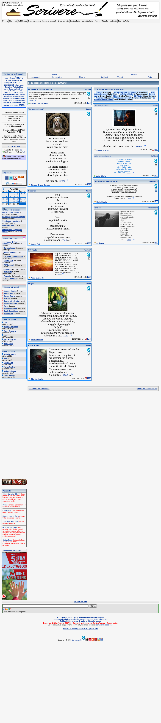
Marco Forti (35, 244)
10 (21, 196)
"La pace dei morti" (36, 109)
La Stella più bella (101, 105)
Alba (6, 78)
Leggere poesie (34, 21)
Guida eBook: (7, 540)
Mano (22, 91)
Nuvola (16, 94)
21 (10, 201)
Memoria (11, 93)
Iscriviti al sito (87, 21)
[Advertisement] (80, 48)
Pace (6, 96)
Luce (22, 89)
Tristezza (6, 105)
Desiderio (8, 85)
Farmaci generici (8, 516)
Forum (97, 21)
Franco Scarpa (102, 150)
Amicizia (11, 78)
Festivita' (134, 74)
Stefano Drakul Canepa (40, 185)
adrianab (100, 243)
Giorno (6, 89)
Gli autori (105, 21)
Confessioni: (7, 510)
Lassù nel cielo (8, 225)
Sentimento (20, 98)
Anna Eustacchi (37, 278)
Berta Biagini (102, 202)
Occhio (22, 94)
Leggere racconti (49, 21)
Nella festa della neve (102, 156)
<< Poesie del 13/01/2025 (39, 389)
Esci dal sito (75, 21)
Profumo (21, 96)
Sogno (11, 100)
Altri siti (113, 21)
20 (7, 201)
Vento (16, 105)
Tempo (18, 102)
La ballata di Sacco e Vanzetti (40, 89)
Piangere (15, 96)
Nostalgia (6, 94)
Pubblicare (22, 21)
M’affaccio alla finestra (11, 212)
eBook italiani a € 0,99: (11, 494)
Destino (16, 85)
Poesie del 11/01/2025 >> (147, 389)
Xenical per (10, 522)
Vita (22, 105)
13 (7, 199)
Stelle (14, 102)
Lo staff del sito (80, 602)
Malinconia (16, 91)
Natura (21, 93)
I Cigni (31, 284)
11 (24, 196)
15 (14, 199)
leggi (31, 100)
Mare (6, 93)
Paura (10, 96)
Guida (17, 516)
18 (24, 199)
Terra (23, 102)
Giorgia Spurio (37, 379)
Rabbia (5, 98)
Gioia (21, 87)
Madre (10, 91)
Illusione (12, 89)
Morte (16, 93)
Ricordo (11, 98)
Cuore (14, 82)
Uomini (120, 77)
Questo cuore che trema (11, 221)
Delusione (21, 83)
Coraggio (7, 83)
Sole (16, 100)
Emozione (9, 87)
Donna (22, 85)
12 (3, 199)
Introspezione (57, 77)
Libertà (17, 89)
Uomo (12, 105)
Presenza (32, 191)
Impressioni (35, 77)
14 (10, 199)
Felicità (16, 87)
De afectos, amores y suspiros (13, 217)
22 (14, 201)
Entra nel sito (63, 21)
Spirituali (104, 77)
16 (18, 199)
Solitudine (21, 100)
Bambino (15, 80)
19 (3, 201)
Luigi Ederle (101, 176)
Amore (18, 77)
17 (21, 199)
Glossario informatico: (10, 527)
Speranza (7, 102)
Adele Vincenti (37, 340)
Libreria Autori (124, 21)
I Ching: (5, 505)
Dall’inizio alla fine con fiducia (106, 182)
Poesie (5, 21)
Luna (5, 91)
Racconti (13, 21)
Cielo (20, 80)
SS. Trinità (32, 250)
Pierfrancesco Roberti (39, 103)
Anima (8, 80)
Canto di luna (33, 345)
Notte (12, 94)
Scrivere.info (77, 640)
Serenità (5, 100)
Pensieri (97, 208)
